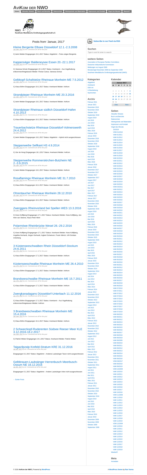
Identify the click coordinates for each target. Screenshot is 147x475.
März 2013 (91, 318)
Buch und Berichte (44, 11)
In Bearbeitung (93, 90)
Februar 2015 (92, 258)
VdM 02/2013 (117, 166)
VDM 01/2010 (118, 132)
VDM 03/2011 (118, 187)
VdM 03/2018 (117, 205)
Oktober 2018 (92, 144)
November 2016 (93, 204)
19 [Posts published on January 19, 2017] (121, 96)
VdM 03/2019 (117, 208)
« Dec (116, 104)
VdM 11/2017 (117, 416)
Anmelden (114, 461)
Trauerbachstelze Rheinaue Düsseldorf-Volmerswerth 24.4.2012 (47, 129)
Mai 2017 (91, 188)
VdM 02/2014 (117, 169)
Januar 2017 (92, 198)
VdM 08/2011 (117, 317)
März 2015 (91, 256)
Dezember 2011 (93, 357)
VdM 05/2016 (117, 252)
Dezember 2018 (93, 138)
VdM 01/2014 (117, 142)
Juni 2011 (91, 373)
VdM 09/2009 (117, 340)
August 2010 (92, 399)
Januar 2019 (92, 136)
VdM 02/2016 (117, 174)
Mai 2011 (91, 375)
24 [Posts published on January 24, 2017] (116, 99)
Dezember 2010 (93, 388)
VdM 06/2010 (117, 262)
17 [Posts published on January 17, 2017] (116, 96)
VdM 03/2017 (117, 202)
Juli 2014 (91, 276)
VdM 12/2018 (117, 447)
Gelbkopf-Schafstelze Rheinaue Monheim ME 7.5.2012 (48, 79)
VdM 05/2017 (117, 254)
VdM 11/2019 (117, 421)
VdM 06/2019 (117, 286)
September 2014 (93, 271)
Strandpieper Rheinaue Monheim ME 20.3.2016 (43, 94)
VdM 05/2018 (117, 257)
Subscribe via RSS (107, 41)
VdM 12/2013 (117, 434)
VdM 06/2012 (117, 267)
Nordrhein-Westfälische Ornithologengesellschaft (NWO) (107, 72)
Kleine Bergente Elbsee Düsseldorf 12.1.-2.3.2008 (45, 47)
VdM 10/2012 (117, 377)
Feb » (127, 104)
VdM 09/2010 (117, 343)
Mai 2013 (91, 313)
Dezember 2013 (93, 295)
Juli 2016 (91, 214)
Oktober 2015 (92, 237)
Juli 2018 (91, 151)
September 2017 (93, 178)
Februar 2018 (92, 164)
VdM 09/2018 (117, 364)
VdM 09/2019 (117, 366)
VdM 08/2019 (117, 338)
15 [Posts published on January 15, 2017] (130, 94)
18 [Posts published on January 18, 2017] (119, 96)
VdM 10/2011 (117, 374)
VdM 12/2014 (117, 437)
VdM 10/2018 (117, 392)
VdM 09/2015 (117, 356)
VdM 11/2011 (117, 400)
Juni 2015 (91, 248)
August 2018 (92, 149)
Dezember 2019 (93, 107)
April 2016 (91, 222)
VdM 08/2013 (117, 322)
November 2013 (93, 297)
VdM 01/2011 (117, 135)
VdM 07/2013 (117, 296)
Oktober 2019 (92, 112)
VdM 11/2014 (117, 408)
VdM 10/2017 (117, 390)
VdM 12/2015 (117, 439)
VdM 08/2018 (117, 335)
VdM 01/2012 (117, 137)
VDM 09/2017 (118, 361)
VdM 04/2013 (117, 218)
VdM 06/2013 (117, 270)
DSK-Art (90, 88)
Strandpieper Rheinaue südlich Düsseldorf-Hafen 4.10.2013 (44, 111)
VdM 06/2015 (117, 275)
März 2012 (91, 349)
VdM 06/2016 (117, 278)
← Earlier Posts (18, 379)
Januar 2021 (92, 105)
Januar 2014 (92, 292)
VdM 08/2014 (117, 325)
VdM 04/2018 (117, 231)
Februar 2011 (92, 383)
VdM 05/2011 (117, 239)
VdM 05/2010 (117, 236)
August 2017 (92, 180)
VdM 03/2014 (117, 195)
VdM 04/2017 (117, 228)
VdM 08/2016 (117, 330)
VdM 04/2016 (117, 226)
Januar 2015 (92, 261)
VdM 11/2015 (117, 410)
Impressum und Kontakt (97, 11)
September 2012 (93, 334)
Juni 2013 (91, 310)
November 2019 (93, 110)
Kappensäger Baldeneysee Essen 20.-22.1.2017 (44, 62)
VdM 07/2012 (117, 293)
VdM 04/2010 (117, 210)
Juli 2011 (91, 370)
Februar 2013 (92, 321)
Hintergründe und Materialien (75, 11)
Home (17, 11)
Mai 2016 (91, 219)
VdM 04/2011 (117, 213)
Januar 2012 (92, 354)
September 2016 (93, 209)
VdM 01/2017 (117, 150)
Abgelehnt (91, 82)
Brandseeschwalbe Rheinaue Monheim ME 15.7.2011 (47, 278)
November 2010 (93, 391)
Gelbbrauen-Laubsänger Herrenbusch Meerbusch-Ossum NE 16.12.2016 (45, 363)
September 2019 (93, 115)
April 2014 (91, 284)
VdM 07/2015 (117, 301)
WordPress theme (116, 469)
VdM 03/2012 (117, 189)
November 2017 (93, 172)
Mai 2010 (91, 406)
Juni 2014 (91, 279)
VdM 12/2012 (117, 431)
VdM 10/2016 (117, 387)
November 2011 (93, 360)
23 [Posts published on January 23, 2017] (113, 99)
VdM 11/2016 (117, 413)
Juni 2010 (91, 404)
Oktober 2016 (92, 206)
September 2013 (93, 302)
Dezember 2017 (93, 170)
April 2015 (91, 253)
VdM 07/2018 (117, 309)
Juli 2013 (91, 308)
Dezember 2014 (93, 263)
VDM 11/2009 (118, 395)
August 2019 (92, 118)
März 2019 (91, 131)
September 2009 (93, 427)
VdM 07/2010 (117, 288)
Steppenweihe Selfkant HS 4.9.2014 (36, 145)
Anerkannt (91, 85)
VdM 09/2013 (117, 351)
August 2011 (92, 367)
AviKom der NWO (30, 7)
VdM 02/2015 (117, 171)
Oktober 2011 (92, 362)
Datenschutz (57, 11)
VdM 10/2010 (117, 372)
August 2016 (92, 211)
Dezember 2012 (93, 326)
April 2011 (91, 378)
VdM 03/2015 (117, 197)
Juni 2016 (91, 217)
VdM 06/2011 (117, 265)
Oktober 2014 (92, 269)
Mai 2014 (91, 282)
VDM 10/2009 (118, 369)
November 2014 (93, 266)
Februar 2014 (92, 289)
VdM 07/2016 (117, 304)
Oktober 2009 (92, 425)
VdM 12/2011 (117, 429)
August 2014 (92, 274)
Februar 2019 (92, 133)
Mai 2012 (91, 344)
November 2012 (93, 328)
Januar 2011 (92, 386)
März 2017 (91, 193)
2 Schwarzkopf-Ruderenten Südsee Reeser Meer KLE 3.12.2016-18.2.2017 (47, 330)
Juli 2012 (91, 339)
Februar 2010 (92, 414)
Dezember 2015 (93, 232)
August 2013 (92, 305)
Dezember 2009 (93, 419)
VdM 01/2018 (117, 153)
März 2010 (91, 412)
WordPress (46, 469)
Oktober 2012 (92, 331)
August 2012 (92, 336)
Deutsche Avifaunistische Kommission (101, 65)
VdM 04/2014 (117, 220)
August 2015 (92, 242)
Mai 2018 (91, 157)
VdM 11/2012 (117, 403)
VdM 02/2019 (117, 182)
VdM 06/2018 (117, 283)
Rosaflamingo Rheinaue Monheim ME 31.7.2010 (44, 178)
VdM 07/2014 (117, 299)
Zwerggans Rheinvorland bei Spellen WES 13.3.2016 (47, 208)
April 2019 (91, 128)
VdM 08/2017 (117, 332)
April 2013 (91, 315)
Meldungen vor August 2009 (97, 67)
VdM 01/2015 (117, 145)
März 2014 (91, 287)
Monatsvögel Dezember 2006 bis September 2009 (105, 70)
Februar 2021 (92, 102)
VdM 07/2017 (117, 306)
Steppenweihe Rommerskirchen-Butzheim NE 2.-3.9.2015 (42, 162)
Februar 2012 (92, 352)
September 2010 (93, 396)
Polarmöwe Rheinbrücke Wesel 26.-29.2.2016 (42, 225)
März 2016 (91, 224)
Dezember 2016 (93, 201)
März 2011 (91, 381)
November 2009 (93, 422)
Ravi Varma (129, 469)
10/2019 (116, 129)
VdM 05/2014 (117, 247)
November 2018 (93, 141)
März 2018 (91, 162)
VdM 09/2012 (117, 348)
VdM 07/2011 (117, 291)
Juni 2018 (91, 154)
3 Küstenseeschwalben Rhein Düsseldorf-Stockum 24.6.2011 (45, 247)
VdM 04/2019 (117, 234)
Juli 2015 (91, 245)
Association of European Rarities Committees (103, 62)
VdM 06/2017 (117, 280)
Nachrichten (92, 93)
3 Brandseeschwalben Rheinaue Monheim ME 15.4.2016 (42, 313)
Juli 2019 (91, 120)
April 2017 (91, 191)
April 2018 (91, 159)
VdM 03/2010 (117, 184)
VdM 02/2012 (117, 163)
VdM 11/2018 (117, 418)
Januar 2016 (92, 230)
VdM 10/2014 (117, 382)
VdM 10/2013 (117, 379)
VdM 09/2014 (117, 353)
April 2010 (91, 409)
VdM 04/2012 (117, 215)
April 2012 (91, 347)
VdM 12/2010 (117, 426)
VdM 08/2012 (117, 319)
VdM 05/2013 (117, 244)
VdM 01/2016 (117, 148)
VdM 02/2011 (117, 161)
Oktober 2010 (92, 394)
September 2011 (93, 365)
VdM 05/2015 (117, 249)
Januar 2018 (92, 167)
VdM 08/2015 (117, 327)
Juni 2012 (91, 341)
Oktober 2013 (92, 300)
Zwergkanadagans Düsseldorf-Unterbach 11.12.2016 (47, 293)
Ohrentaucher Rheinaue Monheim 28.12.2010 (42, 193)
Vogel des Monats (114, 11)
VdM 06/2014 (117, 273)
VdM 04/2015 (117, 223)
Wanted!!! (127, 11)
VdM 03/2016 (117, 200)
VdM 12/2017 (117, 444)
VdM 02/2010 (117, 158)
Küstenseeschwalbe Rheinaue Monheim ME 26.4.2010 (48, 263)
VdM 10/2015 (117, 384)
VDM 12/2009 (118, 423)
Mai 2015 (91, 250)
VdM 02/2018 (117, 179)
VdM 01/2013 (117, 140)
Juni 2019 (91, 123)
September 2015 (93, 240)
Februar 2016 (92, 227)
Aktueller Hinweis (28, 11)
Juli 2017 (91, 183)
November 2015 (93, 235)
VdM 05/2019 (117, 260)
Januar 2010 (92, 417)
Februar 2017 (92, 196)
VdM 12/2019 (117, 450)
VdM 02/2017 (117, 176)
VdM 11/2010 (117, 397)
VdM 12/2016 (117, 442)
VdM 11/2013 (117, 405)
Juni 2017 (91, 185)
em (26, 49)
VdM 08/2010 (117, 314)
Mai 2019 (91, 125)
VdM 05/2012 (117, 241)
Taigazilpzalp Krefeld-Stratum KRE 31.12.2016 (43, 347)
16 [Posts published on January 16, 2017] (113, 96)
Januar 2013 (92, 323)
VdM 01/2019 (117, 156)
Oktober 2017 (92, 175)
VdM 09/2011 (117, 345)
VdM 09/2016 (117, 359)
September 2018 (93, 146)
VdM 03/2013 (117, 192)
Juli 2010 (91, 401)
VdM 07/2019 (117, 312)
